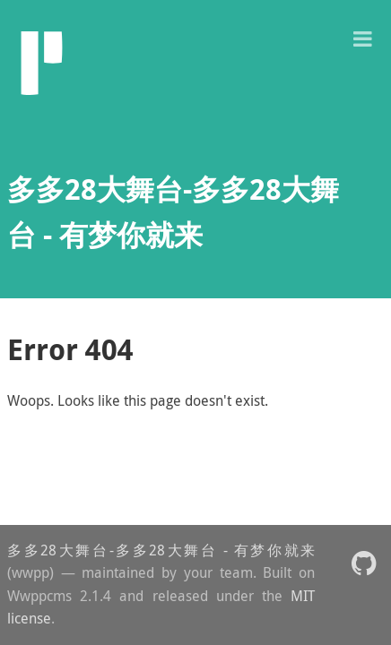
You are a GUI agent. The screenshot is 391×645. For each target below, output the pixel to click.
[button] (362, 37)
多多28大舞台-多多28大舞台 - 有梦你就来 (161, 550)
